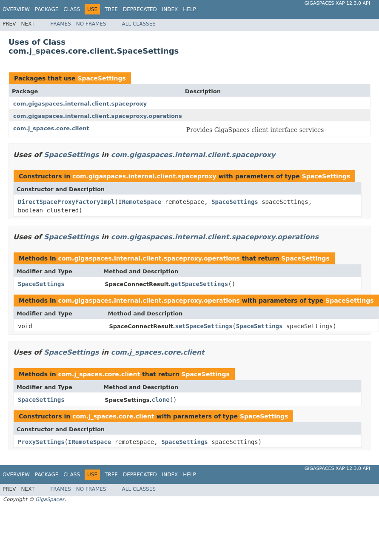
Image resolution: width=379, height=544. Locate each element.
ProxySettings (41, 441)
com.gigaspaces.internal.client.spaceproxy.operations (97, 116)
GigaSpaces (49, 499)
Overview (16, 9)
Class (71, 9)
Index (170, 9)
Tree (111, 9)
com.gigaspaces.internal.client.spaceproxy (80, 103)
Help (189, 9)
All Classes (139, 24)
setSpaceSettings (204, 326)
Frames (60, 24)
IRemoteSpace (139, 201)
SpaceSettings (101, 78)
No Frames (91, 24)
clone (161, 399)
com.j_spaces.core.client (51, 128)
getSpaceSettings (199, 284)
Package (46, 9)
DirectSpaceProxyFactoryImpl (66, 201)
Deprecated (140, 9)
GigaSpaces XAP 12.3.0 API (337, 3)
